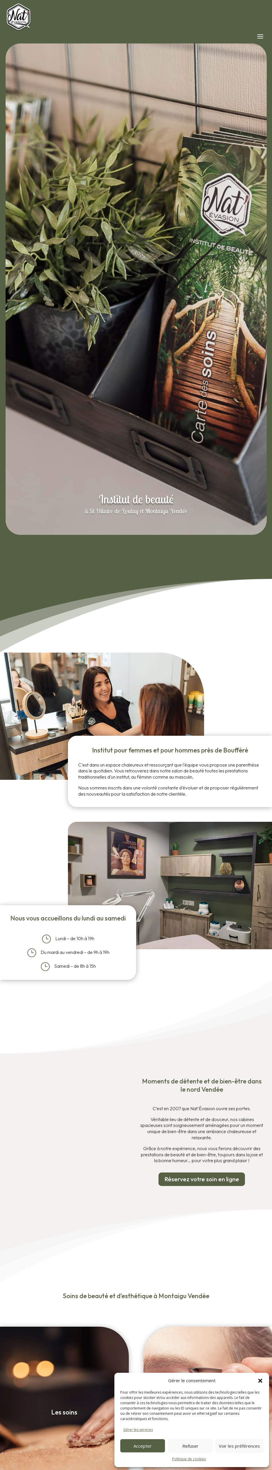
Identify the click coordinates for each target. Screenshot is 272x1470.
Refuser (190, 1446)
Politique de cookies (189, 1458)
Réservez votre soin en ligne (201, 1179)
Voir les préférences (239, 1446)
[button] (260, 1381)
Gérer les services (138, 1429)
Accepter (143, 1446)
